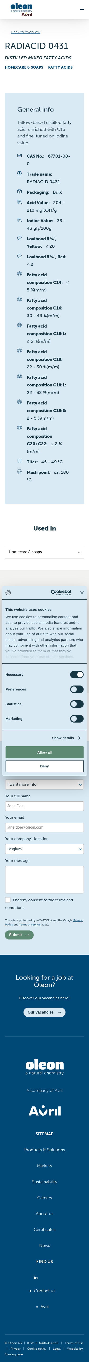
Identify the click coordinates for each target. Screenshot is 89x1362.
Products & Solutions (44, 1149)
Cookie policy (36, 1348)
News (44, 1245)
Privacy (15, 1348)
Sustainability (44, 1181)
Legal (57, 1348)
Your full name (18, 796)
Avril (45, 1306)
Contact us (44, 1290)
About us (44, 1213)
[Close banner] (82, 592)
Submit (19, 935)
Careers (44, 1197)
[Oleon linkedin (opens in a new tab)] (36, 1277)
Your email (14, 817)
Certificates (45, 1229)
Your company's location (27, 838)
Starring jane (14, 1354)
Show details (63, 738)
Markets (44, 1165)
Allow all (44, 752)
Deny (44, 766)
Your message (17, 860)
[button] (82, 9)
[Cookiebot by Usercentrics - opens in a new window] (53, 593)
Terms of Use (74, 1343)
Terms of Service (30, 924)
